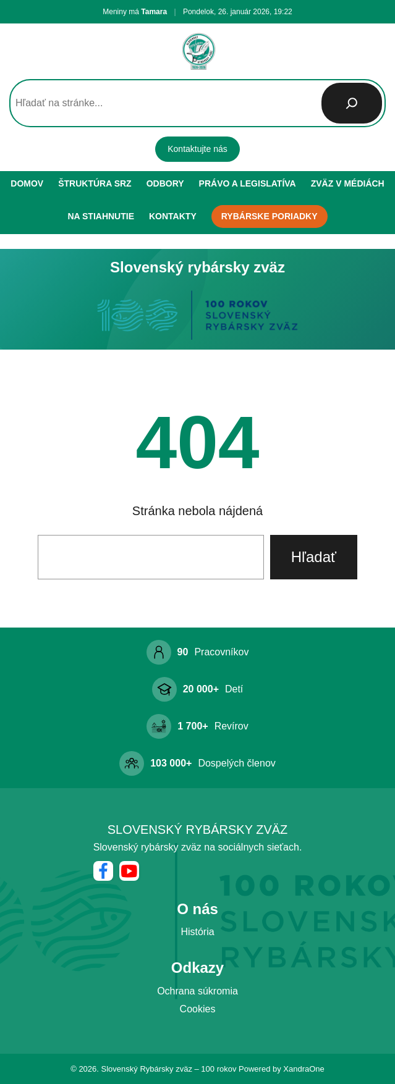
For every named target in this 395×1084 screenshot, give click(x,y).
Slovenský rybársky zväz (198, 829)
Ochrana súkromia (197, 991)
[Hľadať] (351, 103)
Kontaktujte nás (197, 149)
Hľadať (313, 556)
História (197, 931)
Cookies (198, 1009)
